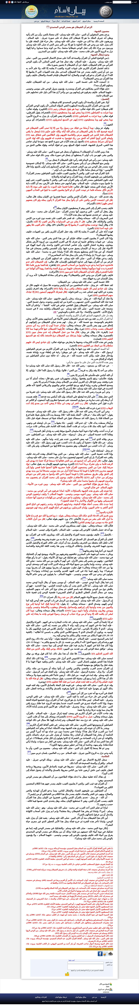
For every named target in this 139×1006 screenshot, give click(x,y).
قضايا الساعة (66, 21)
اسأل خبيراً (56, 21)
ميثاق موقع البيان (80, 997)
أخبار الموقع (76, 21)
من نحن (36, 21)
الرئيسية (103, 997)
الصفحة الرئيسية (99, 21)
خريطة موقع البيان (61, 997)
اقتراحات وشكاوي (41, 997)
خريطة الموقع (45, 21)
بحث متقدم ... (108, 2)
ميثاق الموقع (87, 21)
